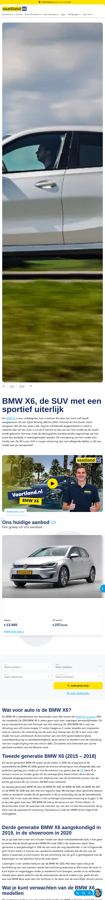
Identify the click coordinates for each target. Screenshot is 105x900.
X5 (81, 770)
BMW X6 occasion (85, 716)
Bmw (22, 386)
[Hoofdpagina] (3, 386)
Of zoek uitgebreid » (78, 692)
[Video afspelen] (52, 483)
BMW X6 (10, 418)
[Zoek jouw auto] (78, 685)
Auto (12, 386)
